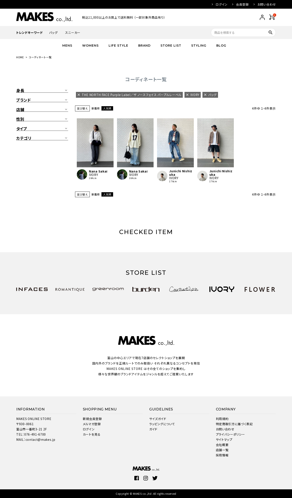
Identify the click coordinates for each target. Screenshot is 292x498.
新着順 (95, 108)
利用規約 (222, 419)
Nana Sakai (98, 171)
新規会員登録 (92, 419)
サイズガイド (157, 419)
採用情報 (222, 455)
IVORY (93, 174)
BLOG (221, 45)
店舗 (20, 109)
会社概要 (222, 445)
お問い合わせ (266, 4)
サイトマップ (224, 439)
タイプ (21, 129)
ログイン (221, 4)
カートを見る (92, 434)
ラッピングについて (162, 424)
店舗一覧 (222, 450)
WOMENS (90, 45)
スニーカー (72, 32)
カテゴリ (23, 138)
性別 (20, 119)
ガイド (153, 429)
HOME (20, 57)
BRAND (144, 45)
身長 (20, 90)
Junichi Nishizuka (180, 172)
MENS (67, 45)
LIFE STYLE (118, 45)
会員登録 (242, 4)
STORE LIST (170, 45)
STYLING (198, 45)
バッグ (53, 32)
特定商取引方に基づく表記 (234, 424)
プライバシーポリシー (230, 434)
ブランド (23, 100)
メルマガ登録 (92, 424)
